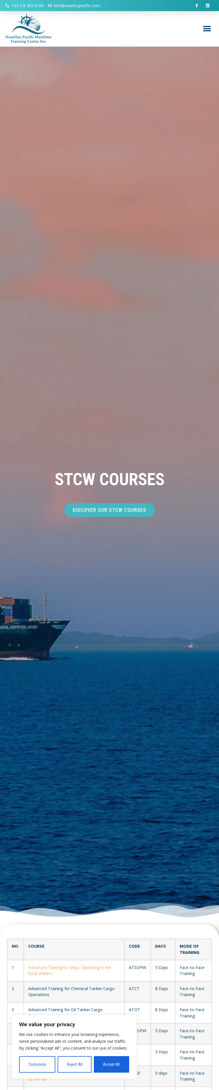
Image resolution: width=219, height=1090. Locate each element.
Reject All (74, 1064)
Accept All (111, 1064)
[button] (206, 28)
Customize (37, 1064)
